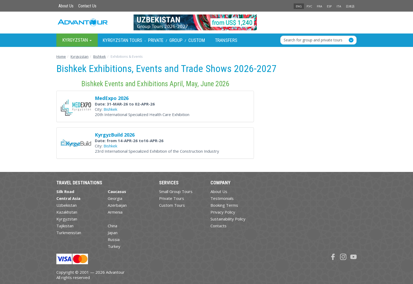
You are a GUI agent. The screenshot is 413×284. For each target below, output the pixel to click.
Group (176, 40)
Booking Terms (224, 205)
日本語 (350, 6)
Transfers (226, 40)
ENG (299, 6)
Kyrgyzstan (66, 219)
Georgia (115, 198)
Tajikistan (64, 225)
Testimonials (222, 198)
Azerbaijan (117, 205)
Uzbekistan (66, 205)
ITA (339, 6)
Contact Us (87, 5)
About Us (65, 5)
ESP (329, 6)
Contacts (218, 225)
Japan (112, 232)
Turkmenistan (68, 232)
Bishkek (110, 109)
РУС (309, 6)
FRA (319, 6)
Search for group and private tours (313, 39)
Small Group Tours (176, 191)
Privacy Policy (222, 212)
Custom (196, 40)
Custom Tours (172, 205)
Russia (114, 239)
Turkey (114, 246)
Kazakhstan (66, 212)
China (112, 225)
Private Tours (171, 198)
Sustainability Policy (227, 219)
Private (156, 40)
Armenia (115, 212)
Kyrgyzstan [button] (77, 40)
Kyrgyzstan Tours (122, 40)
